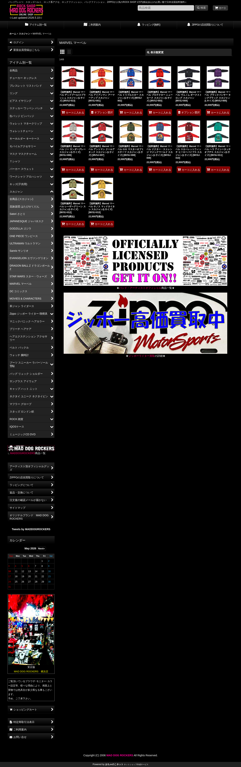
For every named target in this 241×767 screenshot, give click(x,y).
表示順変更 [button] (155, 52)
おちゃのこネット (114, 764)
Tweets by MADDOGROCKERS (31, 529)
